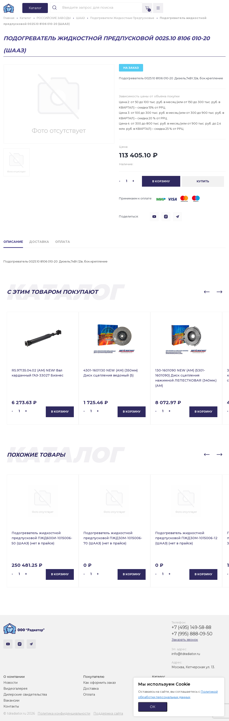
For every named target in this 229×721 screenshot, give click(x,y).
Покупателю (93, 676)
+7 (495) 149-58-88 (191, 627)
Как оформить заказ (99, 682)
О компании (14, 676)
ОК (152, 707)
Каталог (158, 676)
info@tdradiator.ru (186, 654)
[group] (59, 104)
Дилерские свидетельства (25, 694)
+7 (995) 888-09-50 (192, 633)
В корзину (60, 411)
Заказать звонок (185, 639)
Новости (10, 682)
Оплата (89, 694)
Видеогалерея (15, 688)
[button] (206, 291)
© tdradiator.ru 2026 (19, 713)
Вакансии (11, 700)
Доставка (91, 688)
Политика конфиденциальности (64, 713)
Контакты (11, 706)
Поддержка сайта (108, 713)
